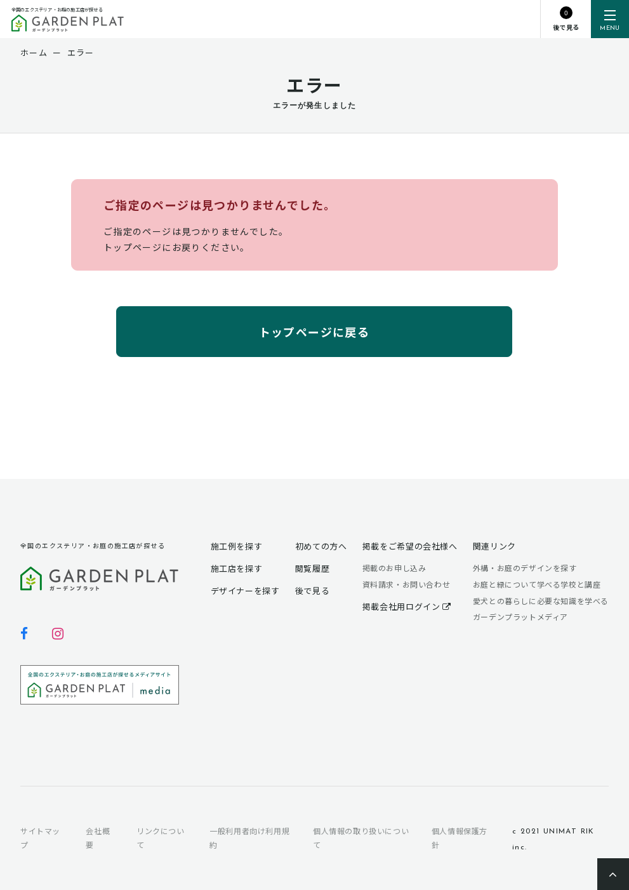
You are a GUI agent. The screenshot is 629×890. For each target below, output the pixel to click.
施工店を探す (237, 568)
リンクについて (160, 837)
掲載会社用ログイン (406, 606)
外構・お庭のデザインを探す (525, 567)
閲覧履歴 (312, 568)
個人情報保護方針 (459, 837)
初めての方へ (321, 546)
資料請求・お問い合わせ (406, 584)
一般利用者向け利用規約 (249, 837)
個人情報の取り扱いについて (361, 837)
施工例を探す (237, 546)
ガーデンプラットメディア (520, 616)
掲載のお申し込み (394, 567)
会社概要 (98, 837)
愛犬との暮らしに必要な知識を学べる (541, 600)
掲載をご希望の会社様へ (410, 546)
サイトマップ (40, 837)
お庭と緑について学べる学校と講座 (537, 584)
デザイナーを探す (245, 590)
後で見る (312, 590)
